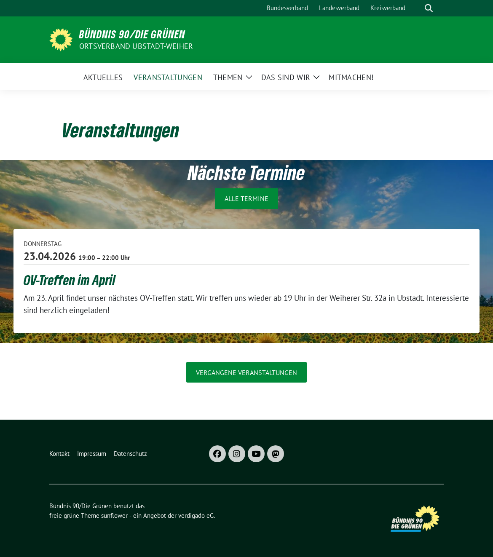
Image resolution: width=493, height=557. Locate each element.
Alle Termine (246, 198)
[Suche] (417, 8)
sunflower (114, 515)
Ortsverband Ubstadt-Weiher (136, 46)
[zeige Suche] (429, 8)
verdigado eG (196, 515)
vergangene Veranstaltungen (246, 372)
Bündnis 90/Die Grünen (132, 34)
